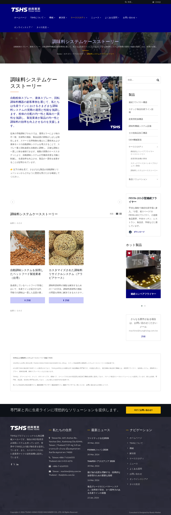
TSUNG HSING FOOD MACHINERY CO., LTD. (43, 511)
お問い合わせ (130, 17)
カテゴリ (67, 54)
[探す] (126, 2)
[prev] (13, 202)
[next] (120, 202)
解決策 (63, 17)
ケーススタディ (79, 17)
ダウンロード (137, 232)
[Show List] (120, 213)
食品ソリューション (138, 179)
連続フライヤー (68, 385)
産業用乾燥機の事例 (139, 158)
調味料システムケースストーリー (100, 54)
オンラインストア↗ (23, 27)
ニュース (96, 17)
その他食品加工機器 (138, 133)
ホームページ (20, 17)
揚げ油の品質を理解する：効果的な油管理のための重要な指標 (103, 473)
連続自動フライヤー (44, 385)
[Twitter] (14, 463)
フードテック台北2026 (98, 437)
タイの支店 (43, 27)
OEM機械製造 (135, 139)
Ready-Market (155, 512)
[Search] (139, 2)
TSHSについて (37, 17)
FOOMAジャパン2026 (97, 449)
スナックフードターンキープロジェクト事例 (144, 164)
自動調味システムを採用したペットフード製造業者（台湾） (26, 274)
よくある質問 (112, 17)
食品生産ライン (57, 385)
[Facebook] (11, 463)
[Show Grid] (117, 213)
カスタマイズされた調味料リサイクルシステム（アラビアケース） (66, 274)
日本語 (158, 2)
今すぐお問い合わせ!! (143, 410)
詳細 (143, 336)
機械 (52, 17)
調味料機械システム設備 (140, 126)
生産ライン (32, 385)
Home (59, 54)
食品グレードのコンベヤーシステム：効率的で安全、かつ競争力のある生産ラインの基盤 (103, 489)
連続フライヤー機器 (138, 102)
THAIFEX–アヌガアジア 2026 (101, 460)
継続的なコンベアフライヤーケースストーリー (142, 152)
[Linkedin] (17, 463)
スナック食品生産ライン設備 (141, 110)
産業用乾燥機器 (136, 119)
